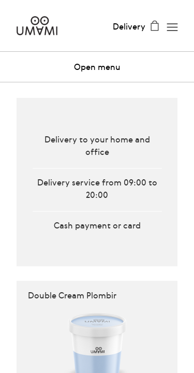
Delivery (129, 26)
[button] (97, 67)
